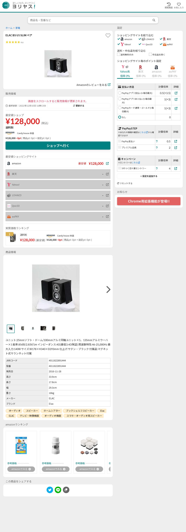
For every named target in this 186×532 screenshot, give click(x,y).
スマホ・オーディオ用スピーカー (84, 415)
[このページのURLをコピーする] (66, 490)
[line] (58, 491)
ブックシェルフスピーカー (80, 410)
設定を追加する (148, 176)
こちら (144, 132)
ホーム (9, 28)
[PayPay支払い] (176, 141)
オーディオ (15, 410)
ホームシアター (52, 410)
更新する (78, 105)
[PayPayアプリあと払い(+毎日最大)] (175, 99)
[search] (154, 20)
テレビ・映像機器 (29, 415)
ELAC (11, 415)
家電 (17, 28)
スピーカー (32, 410)
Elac (102, 410)
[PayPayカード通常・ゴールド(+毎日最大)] (175, 108)
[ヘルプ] (157, 141)
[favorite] (108, 35)
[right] (108, 290)
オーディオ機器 (52, 415)
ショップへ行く (58, 146)
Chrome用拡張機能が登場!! (149, 201)
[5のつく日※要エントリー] (176, 168)
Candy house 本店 (25, 133)
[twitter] (50, 491)
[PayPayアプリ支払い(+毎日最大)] (175, 93)
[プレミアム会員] (176, 147)
